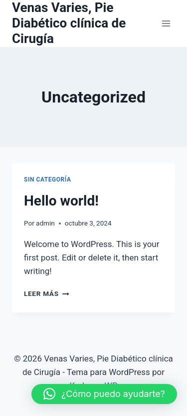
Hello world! (61, 200)
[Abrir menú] (166, 23)
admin (45, 223)
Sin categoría (47, 179)
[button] (104, 394)
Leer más (46, 294)
